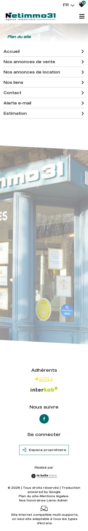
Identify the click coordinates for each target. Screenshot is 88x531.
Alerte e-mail (44, 103)
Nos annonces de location (44, 72)
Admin (62, 500)
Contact (44, 92)
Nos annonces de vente (44, 61)
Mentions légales (54, 496)
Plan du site (28, 496)
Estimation (44, 113)
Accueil (44, 51)
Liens (51, 500)
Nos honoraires (32, 500)
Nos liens (44, 82)
